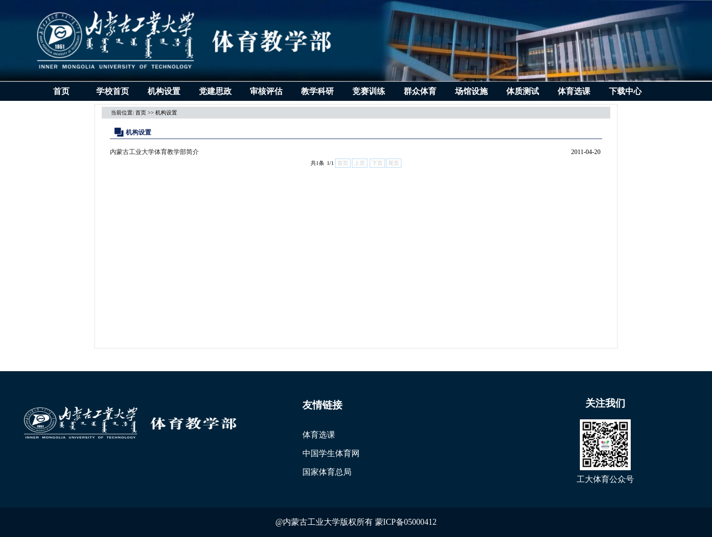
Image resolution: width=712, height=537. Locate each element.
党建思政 (215, 91)
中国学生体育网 (331, 453)
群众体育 (420, 91)
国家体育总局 (326, 472)
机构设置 (164, 91)
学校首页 (112, 91)
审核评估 (266, 91)
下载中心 (625, 91)
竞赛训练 (368, 91)
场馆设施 (471, 91)
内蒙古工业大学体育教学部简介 (154, 152)
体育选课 (574, 91)
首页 (61, 91)
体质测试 (522, 91)
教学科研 (317, 91)
